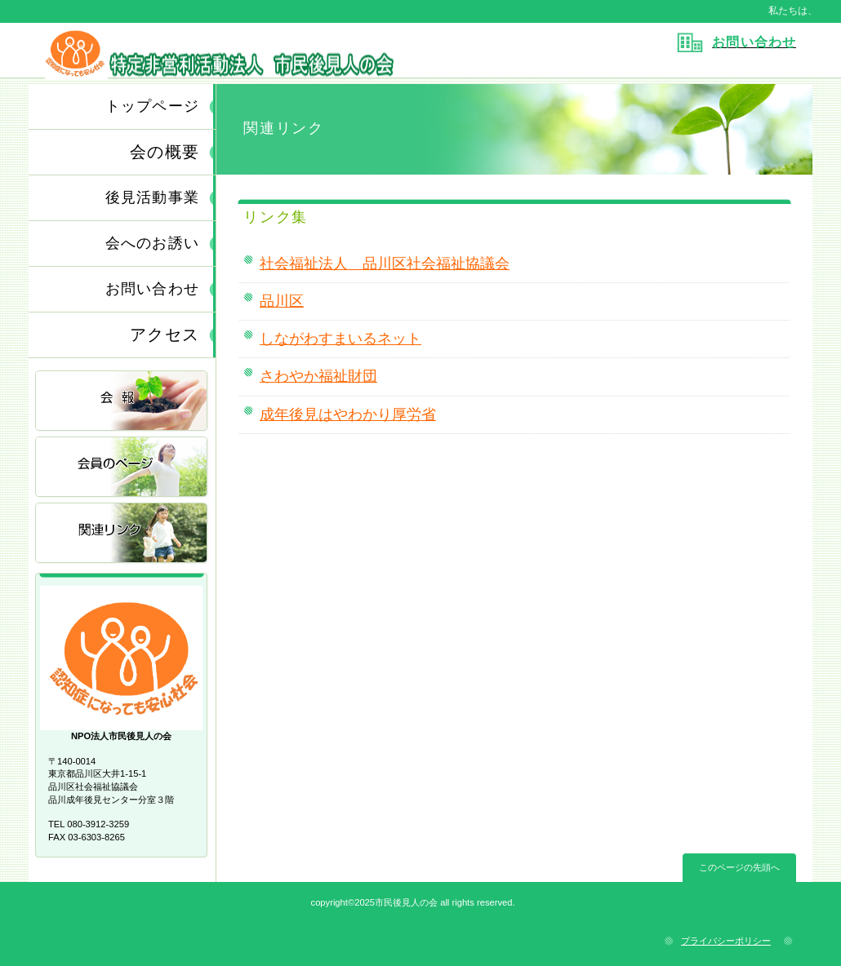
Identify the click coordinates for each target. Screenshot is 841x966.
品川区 (282, 301)
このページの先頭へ (739, 867)
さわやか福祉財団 (318, 376)
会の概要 (164, 152)
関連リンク (122, 534)
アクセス (164, 334)
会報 (122, 401)
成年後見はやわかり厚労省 (348, 414)
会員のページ (122, 467)
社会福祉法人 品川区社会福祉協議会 (384, 263)
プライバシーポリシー (726, 941)
